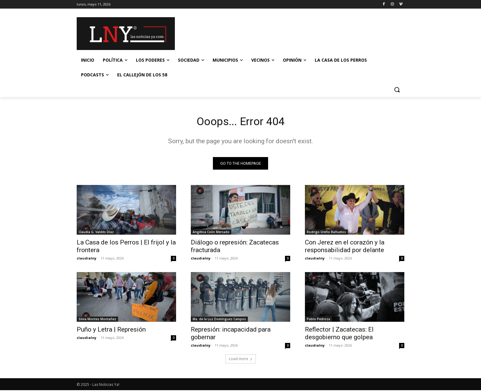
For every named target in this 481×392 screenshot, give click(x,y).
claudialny (86, 260)
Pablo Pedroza (318, 321)
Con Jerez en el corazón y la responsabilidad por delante (344, 248)
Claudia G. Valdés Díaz (96, 234)
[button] (397, 89)
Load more (240, 360)
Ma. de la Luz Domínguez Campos (219, 321)
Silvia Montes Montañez (97, 321)
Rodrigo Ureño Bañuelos (326, 234)
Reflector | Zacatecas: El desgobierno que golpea (339, 335)
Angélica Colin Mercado (211, 234)
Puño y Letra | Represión (111, 331)
